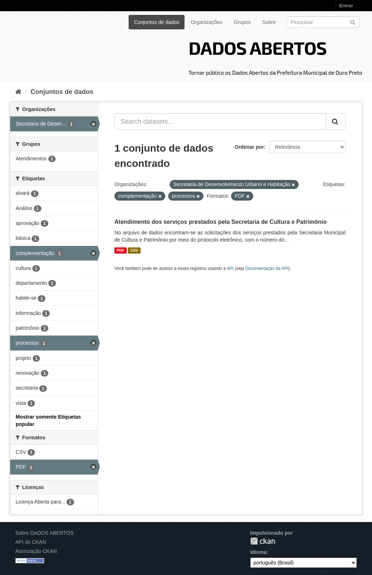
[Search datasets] (323, 22)
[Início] (18, 91)
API (230, 268)
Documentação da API (266, 268)
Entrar (346, 5)
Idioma (258, 552)
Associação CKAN (36, 551)
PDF (120, 250)
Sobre (269, 22)
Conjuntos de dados (156, 22)
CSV (134, 250)
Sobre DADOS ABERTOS (44, 533)
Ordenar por (249, 147)
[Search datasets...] (220, 121)
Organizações (206, 22)
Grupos (242, 22)
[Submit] (352, 22)
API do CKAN (30, 542)
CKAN (262, 541)
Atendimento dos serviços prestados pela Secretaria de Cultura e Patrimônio (220, 222)
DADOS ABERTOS (258, 47)
